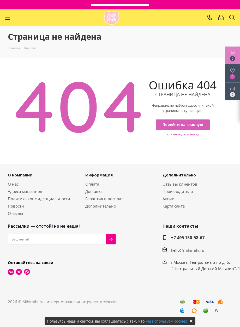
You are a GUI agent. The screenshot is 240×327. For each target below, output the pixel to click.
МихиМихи (111, 18)
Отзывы (15, 213)
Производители (178, 191)
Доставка (94, 191)
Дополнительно (100, 206)
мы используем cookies (166, 321)
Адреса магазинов (25, 191)
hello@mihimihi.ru (187, 250)
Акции (169, 198)
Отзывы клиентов (180, 184)
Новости (16, 206)
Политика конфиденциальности (39, 198)
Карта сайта (174, 206)
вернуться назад (186, 134)
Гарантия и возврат (104, 198)
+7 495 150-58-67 (188, 237)
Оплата (92, 184)
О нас (13, 184)
